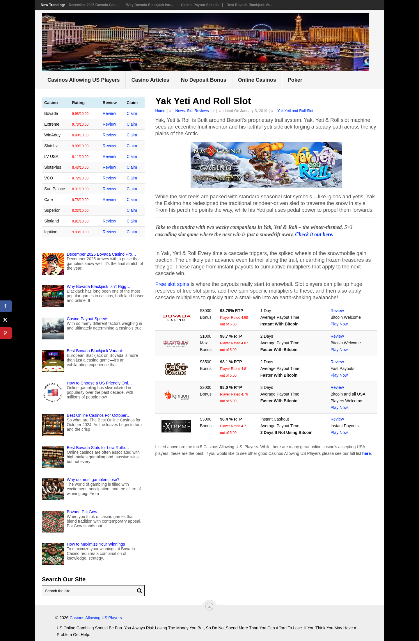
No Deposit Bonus (203, 80)
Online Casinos (257, 80)
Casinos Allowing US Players (83, 80)
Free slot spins (172, 284)
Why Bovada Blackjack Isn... (149, 5)
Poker (295, 80)
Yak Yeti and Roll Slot (295, 110)
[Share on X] (6, 319)
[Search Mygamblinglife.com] (93, 590)
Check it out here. (314, 234)
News (180, 110)
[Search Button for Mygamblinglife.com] (138, 591)
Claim (132, 113)
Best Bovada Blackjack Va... (249, 5)
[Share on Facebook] (6, 306)
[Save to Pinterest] (6, 333)
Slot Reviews (198, 110)
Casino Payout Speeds (200, 5)
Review (337, 310)
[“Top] (209, 606)
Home (160, 110)
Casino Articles (150, 80)
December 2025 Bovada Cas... (93, 5)
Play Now (339, 324)
